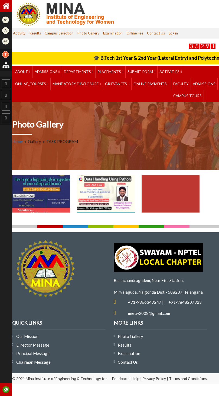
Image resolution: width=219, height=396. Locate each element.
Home (17, 141)
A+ (6, 41)
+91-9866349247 (144, 302)
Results (35, 33)
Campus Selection (59, 33)
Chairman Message (33, 362)
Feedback (120, 378)
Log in (173, 33)
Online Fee (134, 33)
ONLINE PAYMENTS (150, 84)
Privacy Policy (154, 378)
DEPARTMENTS (78, 71)
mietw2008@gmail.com (149, 313)
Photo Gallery (88, 33)
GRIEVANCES (116, 84)
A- (5, 20)
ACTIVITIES (169, 71)
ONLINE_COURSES (31, 84)
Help (135, 378)
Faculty (181, 84)
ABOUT (22, 71)
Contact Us (156, 33)
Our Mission (27, 336)
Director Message (32, 345)
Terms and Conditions (188, 378)
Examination (113, 33)
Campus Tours (187, 96)
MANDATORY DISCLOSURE (76, 84)
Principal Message (33, 353)
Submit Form (141, 71)
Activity (19, 33)
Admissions (46, 71)
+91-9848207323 (185, 302)
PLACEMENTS (109, 71)
